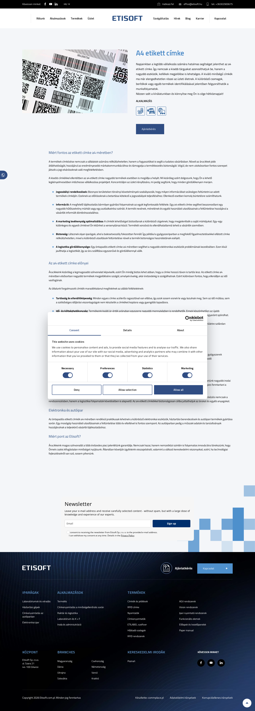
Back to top (247, 703)
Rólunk (40, 18)
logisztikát (74, 251)
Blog (188, 18)
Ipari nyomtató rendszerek (193, 613)
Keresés (25, 18)
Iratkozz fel (168, 4)
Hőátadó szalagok (137, 630)
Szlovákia (62, 678)
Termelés (62, 601)
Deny (77, 390)
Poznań (131, 661)
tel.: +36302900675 (222, 4)
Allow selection (127, 390)
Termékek (77, 18)
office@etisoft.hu (193, 4)
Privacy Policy (127, 535)
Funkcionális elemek (189, 619)
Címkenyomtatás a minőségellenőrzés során (80, 607)
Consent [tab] (74, 330)
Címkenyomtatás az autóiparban (32, 615)
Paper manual (186, 630)
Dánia (60, 667)
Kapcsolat (220, 18)
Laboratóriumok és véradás (36, 601)
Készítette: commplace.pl (149, 698)
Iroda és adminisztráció (69, 624)
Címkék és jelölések (138, 601)
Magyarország (64, 661)
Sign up (171, 523)
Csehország (98, 661)
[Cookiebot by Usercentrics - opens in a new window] (187, 318)
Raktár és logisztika (67, 613)
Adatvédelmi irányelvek (183, 698)
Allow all (178, 390)
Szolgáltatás (161, 18)
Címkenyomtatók (137, 619)
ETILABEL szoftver (137, 624)
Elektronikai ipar (30, 622)
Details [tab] (127, 330)
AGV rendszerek (187, 601)
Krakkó (95, 678)
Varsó (95, 673)
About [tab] (180, 330)
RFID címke (133, 607)
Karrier (200, 18)
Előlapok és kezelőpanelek (192, 624)
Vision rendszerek (188, 607)
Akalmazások (58, 18)
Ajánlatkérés (149, 129)
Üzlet (91, 18)
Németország (99, 667)
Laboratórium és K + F (68, 619)
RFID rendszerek (136, 636)
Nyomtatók (133, 613)
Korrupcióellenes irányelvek (217, 698)
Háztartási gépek (31, 607)
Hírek (177, 18)
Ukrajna (61, 673)
